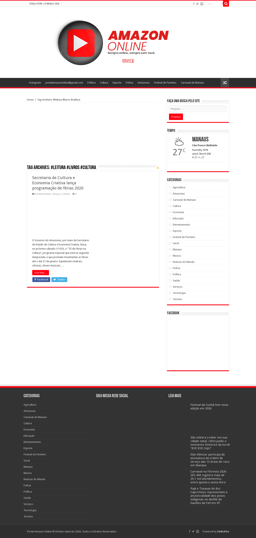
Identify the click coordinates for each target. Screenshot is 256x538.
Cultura (104, 82)
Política (91, 82)
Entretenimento (43, 194)
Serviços (56, 194)
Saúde (176, 280)
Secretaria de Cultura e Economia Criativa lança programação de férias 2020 (57, 182)
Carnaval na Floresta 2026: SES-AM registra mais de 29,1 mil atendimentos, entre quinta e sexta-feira (208, 477)
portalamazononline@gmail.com (64, 82)
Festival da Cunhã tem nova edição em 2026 (209, 406)
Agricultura (179, 187)
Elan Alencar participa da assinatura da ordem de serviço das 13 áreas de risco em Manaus (210, 460)
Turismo (177, 299)
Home (30, 99)
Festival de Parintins (165, 82)
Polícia (129, 82)
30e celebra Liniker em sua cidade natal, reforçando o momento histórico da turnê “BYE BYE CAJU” (210, 443)
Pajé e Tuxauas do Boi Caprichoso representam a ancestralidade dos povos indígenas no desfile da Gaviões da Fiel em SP (208, 496)
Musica (177, 255)
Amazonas (144, 82)
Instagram (35, 82)
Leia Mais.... (41, 272)
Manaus (177, 249)
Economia (178, 212)
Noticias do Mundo (184, 261)
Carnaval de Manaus (192, 82)
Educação (178, 218)
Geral (176, 243)
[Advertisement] (93, 135)
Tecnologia (179, 292)
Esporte (117, 82)
